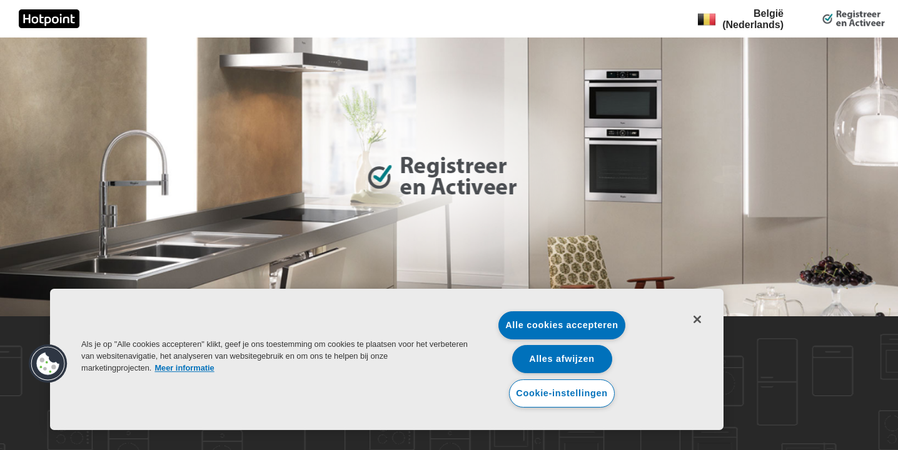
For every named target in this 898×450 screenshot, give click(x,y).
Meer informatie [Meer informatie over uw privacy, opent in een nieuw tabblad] (184, 367)
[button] (48, 364)
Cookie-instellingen (561, 393)
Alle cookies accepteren (561, 325)
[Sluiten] (697, 319)
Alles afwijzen (561, 359)
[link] (49, 18)
